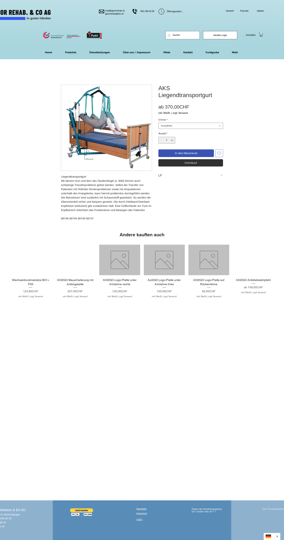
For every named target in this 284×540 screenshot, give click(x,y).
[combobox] (190, 126)
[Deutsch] (228, 11)
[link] (261, 35)
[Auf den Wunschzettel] (219, 153)
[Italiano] (258, 11)
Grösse (163, 119)
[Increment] (172, 140)
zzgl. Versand (180, 112)
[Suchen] (182, 35)
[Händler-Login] (220, 35)
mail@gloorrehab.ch (115, 10)
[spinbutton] (166, 140)
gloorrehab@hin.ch (114, 14)
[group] (142, 271)
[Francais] (242, 11)
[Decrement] (161, 140)
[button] (235, 52)
